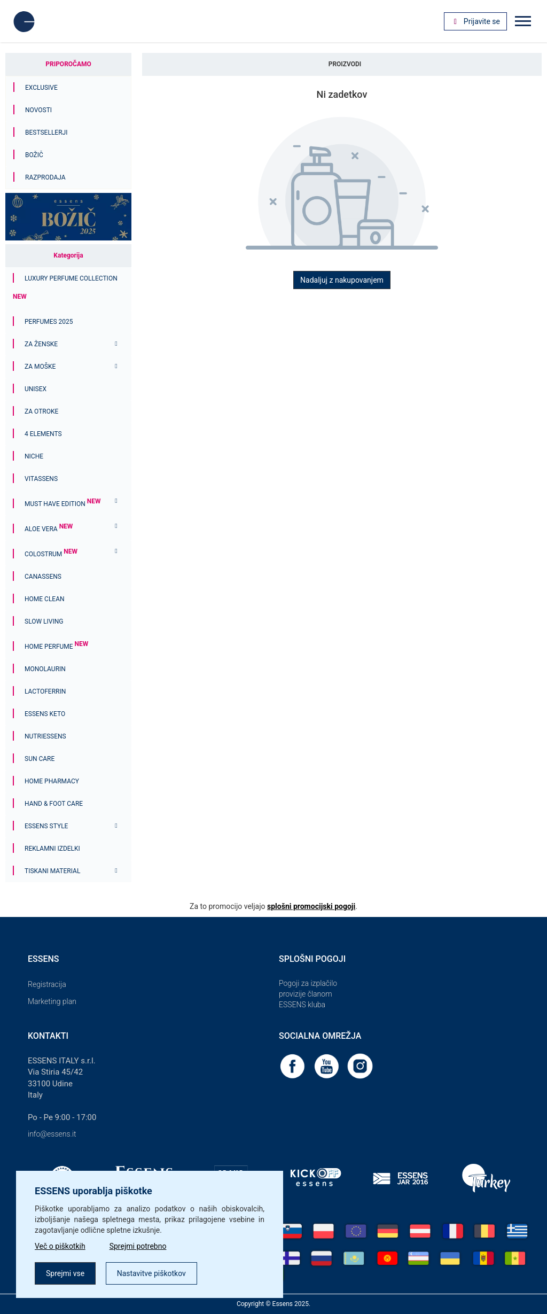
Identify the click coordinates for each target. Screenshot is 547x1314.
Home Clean (45, 599)
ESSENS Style (46, 826)
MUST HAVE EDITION (62, 504)
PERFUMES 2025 (49, 321)
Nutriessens (45, 736)
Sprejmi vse (65, 1273)
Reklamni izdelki (52, 848)
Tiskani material (52, 871)
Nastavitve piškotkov (151, 1273)
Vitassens (41, 479)
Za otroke (41, 411)
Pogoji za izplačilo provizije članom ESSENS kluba (308, 994)
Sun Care (39, 759)
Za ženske (41, 344)
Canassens (43, 576)
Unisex (35, 389)
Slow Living (44, 621)
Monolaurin (45, 669)
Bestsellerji (46, 132)
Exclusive (41, 87)
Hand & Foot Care (54, 803)
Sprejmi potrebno (138, 1246)
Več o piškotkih (60, 1246)
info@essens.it (52, 1134)
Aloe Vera (49, 529)
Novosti (38, 110)
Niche (34, 456)
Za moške (40, 366)
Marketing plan (52, 1001)
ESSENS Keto (45, 714)
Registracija (47, 984)
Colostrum (51, 554)
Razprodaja (45, 177)
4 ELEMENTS (43, 434)
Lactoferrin (45, 691)
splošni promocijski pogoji (311, 906)
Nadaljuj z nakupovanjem (342, 280)
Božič (34, 155)
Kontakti (48, 1036)
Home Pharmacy (52, 781)
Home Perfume (56, 646)
